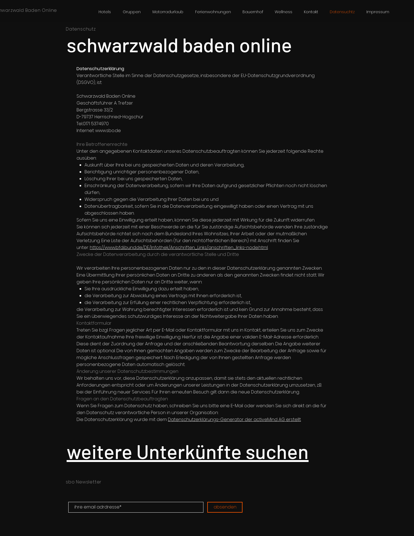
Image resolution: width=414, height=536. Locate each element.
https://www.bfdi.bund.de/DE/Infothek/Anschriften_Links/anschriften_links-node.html (179, 247)
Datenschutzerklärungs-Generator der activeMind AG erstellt (234, 419)
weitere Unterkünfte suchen (188, 451)
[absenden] (225, 507)
